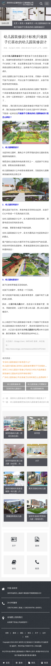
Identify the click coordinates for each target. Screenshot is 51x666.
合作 (44, 633)
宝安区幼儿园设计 (13, 388)
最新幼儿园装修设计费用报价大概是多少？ (28, 398)
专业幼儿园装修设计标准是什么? (16, 362)
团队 (21, 633)
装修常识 (29, 23)
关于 (36, 633)
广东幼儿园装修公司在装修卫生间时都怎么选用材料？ (25, 377)
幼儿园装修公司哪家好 (37, 384)
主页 (15, 23)
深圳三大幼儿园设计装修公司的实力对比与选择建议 (24, 370)
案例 (14, 633)
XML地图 (38, 646)
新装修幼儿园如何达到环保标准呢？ (17, 373)
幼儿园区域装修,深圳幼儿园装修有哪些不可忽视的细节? (26, 366)
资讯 (21, 23)
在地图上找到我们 (15, 617)
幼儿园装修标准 (14, 384)
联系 (27, 637)
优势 (7, 633)
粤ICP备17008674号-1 (26, 646)
